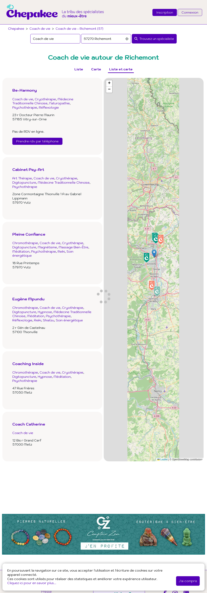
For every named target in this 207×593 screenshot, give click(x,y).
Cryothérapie (45, 99)
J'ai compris (188, 581)
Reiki (61, 251)
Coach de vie (40, 28)
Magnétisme (47, 247)
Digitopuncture (24, 182)
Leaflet (162, 459)
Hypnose (45, 312)
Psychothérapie (24, 107)
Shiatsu (48, 320)
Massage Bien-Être (73, 247)
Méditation (21, 251)
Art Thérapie (22, 178)
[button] (154, 253)
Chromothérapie (25, 243)
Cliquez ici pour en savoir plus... (31, 583)
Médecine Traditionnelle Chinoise (42, 101)
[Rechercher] (154, 38)
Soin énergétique (69, 320)
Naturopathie (59, 103)
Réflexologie (49, 107)
